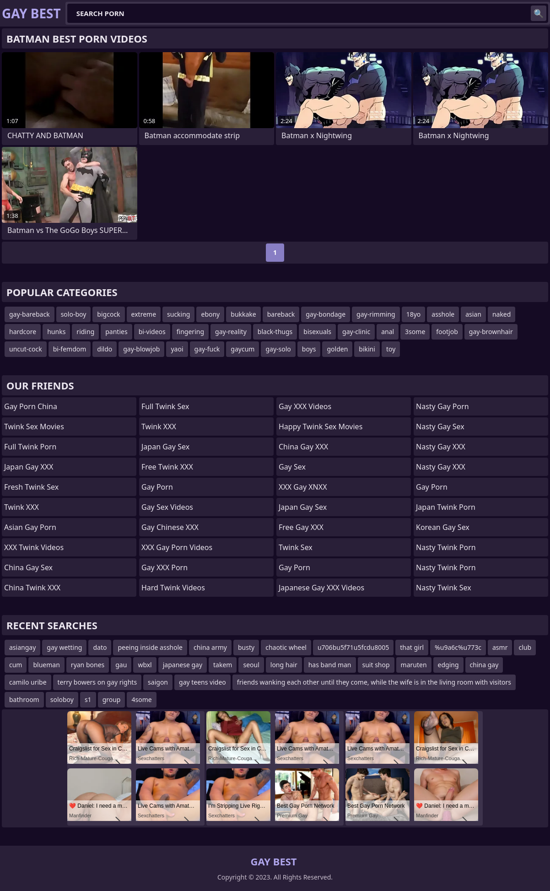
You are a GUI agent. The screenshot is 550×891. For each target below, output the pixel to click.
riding (85, 331)
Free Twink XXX (167, 467)
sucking (178, 314)
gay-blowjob (141, 349)
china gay (484, 664)
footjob (447, 331)
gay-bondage (325, 314)
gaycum (242, 349)
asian (473, 314)
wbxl (144, 664)
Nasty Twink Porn (446, 547)
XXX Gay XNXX (303, 487)
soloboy (62, 699)
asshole (442, 314)
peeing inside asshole (150, 647)
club (524, 647)
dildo (104, 349)
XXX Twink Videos (34, 547)
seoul (251, 664)
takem (222, 664)
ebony (210, 314)
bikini (367, 349)
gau (121, 664)
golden (337, 349)
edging (448, 664)
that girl (412, 647)
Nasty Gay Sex (440, 426)
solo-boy (73, 314)
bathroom (24, 699)
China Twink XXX (32, 588)
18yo (413, 314)
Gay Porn (157, 487)
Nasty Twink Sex (443, 588)
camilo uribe (28, 682)
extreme (143, 314)
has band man (329, 664)
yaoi (177, 349)
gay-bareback (29, 314)
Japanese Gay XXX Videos (321, 588)
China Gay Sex (28, 567)
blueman (46, 664)
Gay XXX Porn (164, 567)
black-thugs (275, 331)
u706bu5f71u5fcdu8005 (353, 647)
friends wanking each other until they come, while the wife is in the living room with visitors (374, 682)
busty (246, 647)
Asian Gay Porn (30, 527)
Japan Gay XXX (28, 467)
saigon (158, 682)
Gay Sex (292, 467)
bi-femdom (69, 349)
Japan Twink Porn (445, 507)
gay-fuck (207, 349)
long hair (283, 664)
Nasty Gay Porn (442, 406)
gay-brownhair (491, 331)
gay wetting (64, 647)
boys (309, 349)
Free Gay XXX (301, 527)
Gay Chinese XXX (170, 527)
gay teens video (202, 682)
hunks (56, 331)
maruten (414, 664)
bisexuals (317, 331)
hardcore (22, 331)
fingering (190, 331)
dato (100, 647)
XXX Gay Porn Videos (176, 547)
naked (501, 314)
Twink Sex (296, 547)
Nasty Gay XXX (440, 447)
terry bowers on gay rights (97, 682)
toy (390, 349)
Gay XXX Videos (305, 406)
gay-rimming (375, 314)
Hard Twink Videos (173, 588)
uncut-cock (25, 349)
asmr (499, 647)
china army (210, 647)
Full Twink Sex (165, 406)
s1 (88, 699)
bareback (281, 314)
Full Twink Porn (30, 447)
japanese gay (182, 664)
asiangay (22, 647)
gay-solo (278, 349)
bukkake (243, 314)
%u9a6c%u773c (458, 647)
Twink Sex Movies (34, 426)
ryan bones (87, 664)
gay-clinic (356, 331)
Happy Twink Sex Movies (320, 426)
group (111, 699)
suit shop (376, 664)
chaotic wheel (286, 647)
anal (387, 331)
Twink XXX (21, 507)
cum (15, 664)
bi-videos (152, 331)
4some (141, 699)
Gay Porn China (30, 406)
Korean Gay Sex (442, 527)
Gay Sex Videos (167, 507)
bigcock (108, 314)
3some (415, 331)
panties (116, 331)
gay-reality (231, 331)
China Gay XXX (303, 447)
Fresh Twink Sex (31, 487)
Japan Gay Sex (165, 447)
